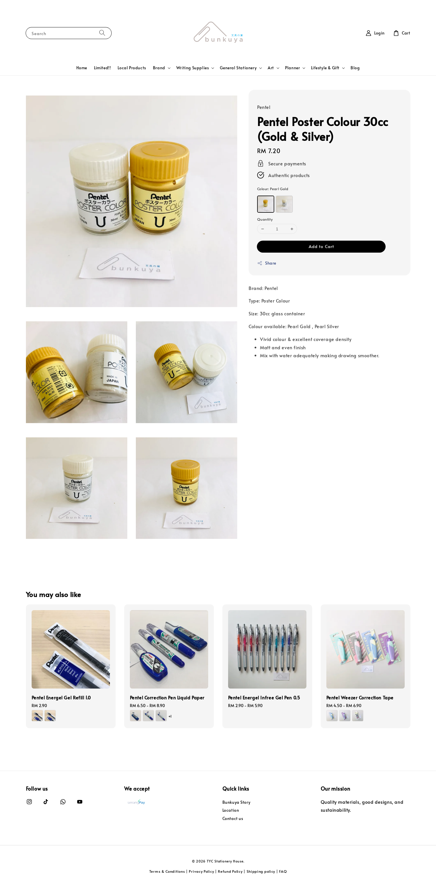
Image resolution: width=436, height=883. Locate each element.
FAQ (283, 871)
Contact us (232, 818)
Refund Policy (230, 871)
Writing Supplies (192, 67)
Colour (272, 188)
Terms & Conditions (167, 871)
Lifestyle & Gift (325, 67)
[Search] (102, 32)
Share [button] (266, 263)
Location (230, 810)
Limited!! (102, 67)
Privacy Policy (201, 871)
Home (81, 67)
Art (271, 67)
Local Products (132, 67)
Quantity (265, 219)
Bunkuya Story (236, 802)
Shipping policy (261, 871)
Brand (159, 67)
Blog (355, 67)
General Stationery (238, 67)
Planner (292, 67)
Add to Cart (321, 246)
